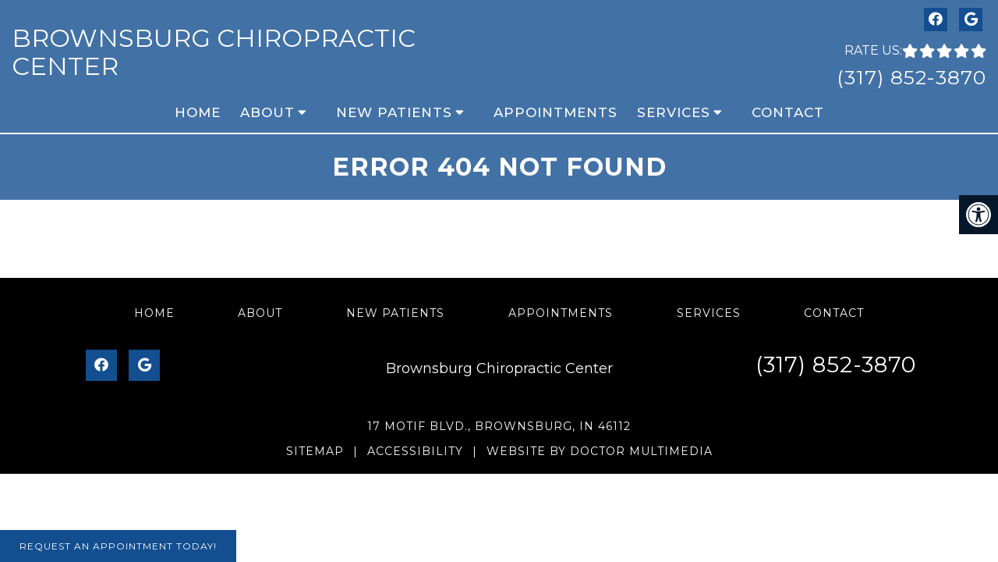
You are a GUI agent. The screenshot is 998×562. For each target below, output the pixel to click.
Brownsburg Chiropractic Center (214, 52)
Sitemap (315, 451)
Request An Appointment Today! (118, 546)
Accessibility (415, 451)
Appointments (556, 112)
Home (198, 112)
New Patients (394, 112)
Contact (788, 112)
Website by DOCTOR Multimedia (600, 451)
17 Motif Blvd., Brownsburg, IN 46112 (499, 426)
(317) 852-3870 (911, 77)
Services (673, 112)
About (267, 112)
